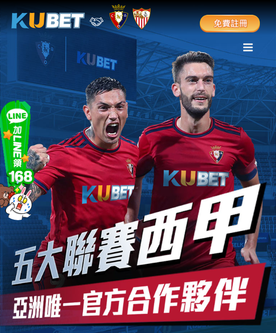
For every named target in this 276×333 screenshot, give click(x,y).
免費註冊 (230, 20)
